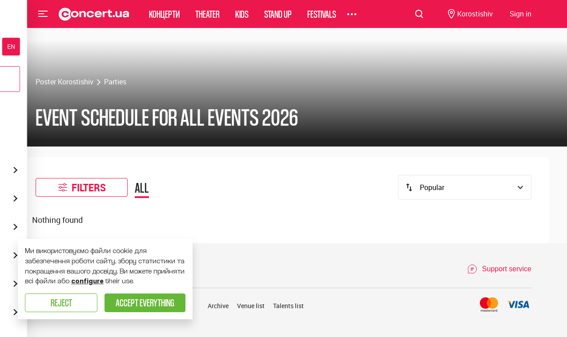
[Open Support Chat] (499, 269)
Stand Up (278, 19)
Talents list (288, 305)
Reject (61, 302)
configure (87, 281)
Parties (115, 82)
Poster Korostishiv (64, 82)
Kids (242, 19)
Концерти (164, 19)
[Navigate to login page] (520, 20)
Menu (43, 19)
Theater (207, 19)
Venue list (251, 305)
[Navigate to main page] (94, 20)
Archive (218, 305)
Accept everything (145, 302)
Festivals (321, 19)
